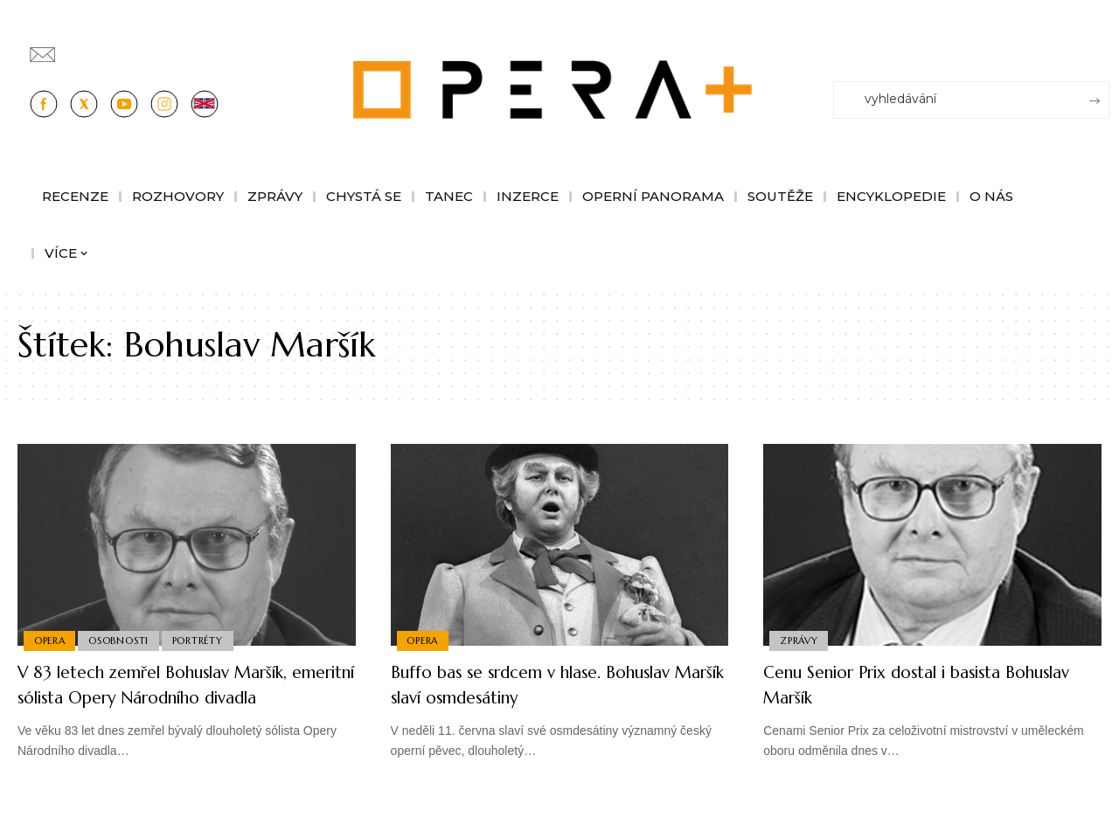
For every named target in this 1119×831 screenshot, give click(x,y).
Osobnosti (122, 640)
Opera (50, 640)
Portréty (203, 640)
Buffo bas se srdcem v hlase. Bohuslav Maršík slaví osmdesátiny (556, 684)
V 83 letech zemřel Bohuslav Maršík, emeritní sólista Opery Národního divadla (177, 696)
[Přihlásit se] (1099, 46)
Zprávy (800, 640)
